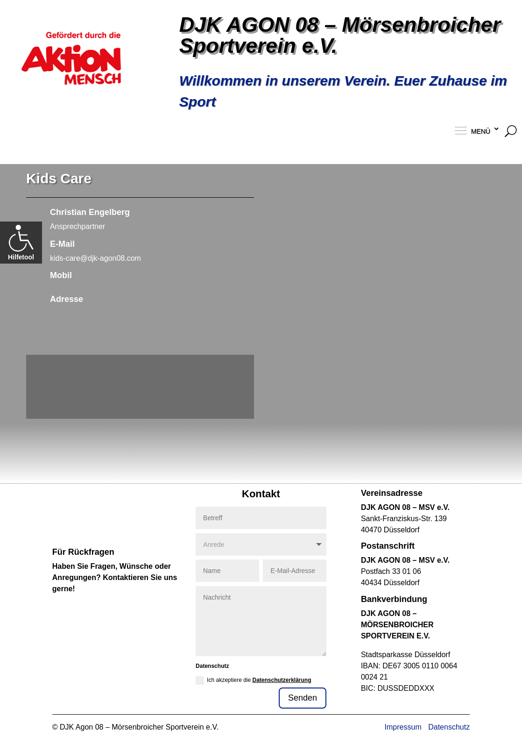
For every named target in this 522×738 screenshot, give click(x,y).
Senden (302, 697)
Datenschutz (449, 727)
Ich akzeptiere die (253, 680)
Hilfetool (21, 242)
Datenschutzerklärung (282, 680)
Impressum (403, 727)
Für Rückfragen (83, 552)
